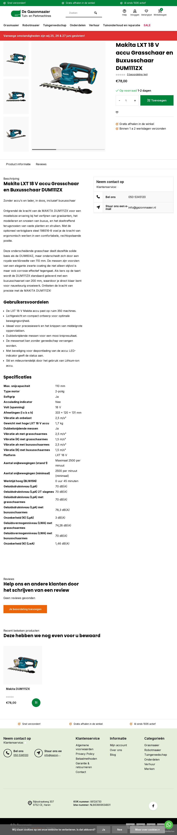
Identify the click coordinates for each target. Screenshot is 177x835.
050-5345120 (137, 197)
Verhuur (97, 25)
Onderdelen (80, 25)
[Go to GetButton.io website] (168, 831)
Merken (149, 769)
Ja (103, 829)
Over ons (116, 750)
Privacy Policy (85, 754)
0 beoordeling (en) (137, 74)
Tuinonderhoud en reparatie (125, 25)
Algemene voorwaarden (84, 747)
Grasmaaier (11, 25)
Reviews (41, 164)
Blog (113, 754)
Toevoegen (156, 100)
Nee (119, 829)
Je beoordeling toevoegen (25, 609)
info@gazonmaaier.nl (142, 207)
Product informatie (18, 164)
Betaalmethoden (86, 758)
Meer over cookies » (147, 829)
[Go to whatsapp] (168, 824)
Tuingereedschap (56, 25)
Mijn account (118, 745)
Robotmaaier (31, 25)
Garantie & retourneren (84, 765)
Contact (81, 772)
